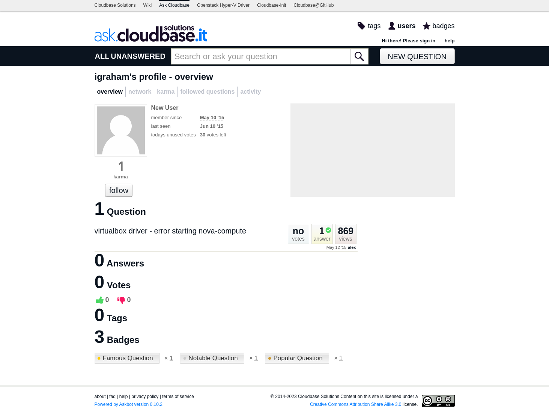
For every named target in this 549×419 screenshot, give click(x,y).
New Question (417, 56)
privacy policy (144, 396)
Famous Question (126, 358)
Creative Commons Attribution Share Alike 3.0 (355, 404)
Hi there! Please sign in (408, 40)
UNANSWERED (138, 56)
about (100, 396)
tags (374, 26)
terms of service (178, 396)
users (406, 26)
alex (352, 247)
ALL (102, 56)
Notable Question (211, 358)
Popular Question (296, 358)
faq (112, 396)
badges (443, 26)
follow (118, 190)
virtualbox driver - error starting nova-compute (171, 231)
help (450, 40)
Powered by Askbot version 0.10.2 (128, 404)
